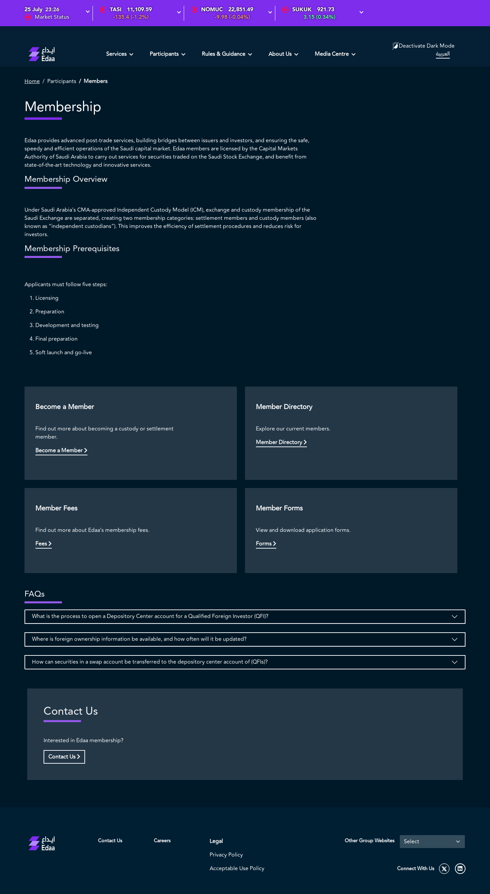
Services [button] (117, 54)
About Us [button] (280, 54)
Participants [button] (165, 54)
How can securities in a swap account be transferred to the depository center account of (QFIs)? (150, 662)
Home (32, 81)
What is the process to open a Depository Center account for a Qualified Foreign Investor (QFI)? (150, 616)
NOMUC (212, 9)
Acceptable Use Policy (237, 868)
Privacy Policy (226, 855)
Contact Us (64, 757)
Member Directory (281, 442)
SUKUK (302, 9)
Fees (43, 544)
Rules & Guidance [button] (224, 54)
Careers (162, 841)
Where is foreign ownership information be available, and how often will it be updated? (139, 639)
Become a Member (61, 450)
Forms (266, 544)
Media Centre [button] (332, 54)
